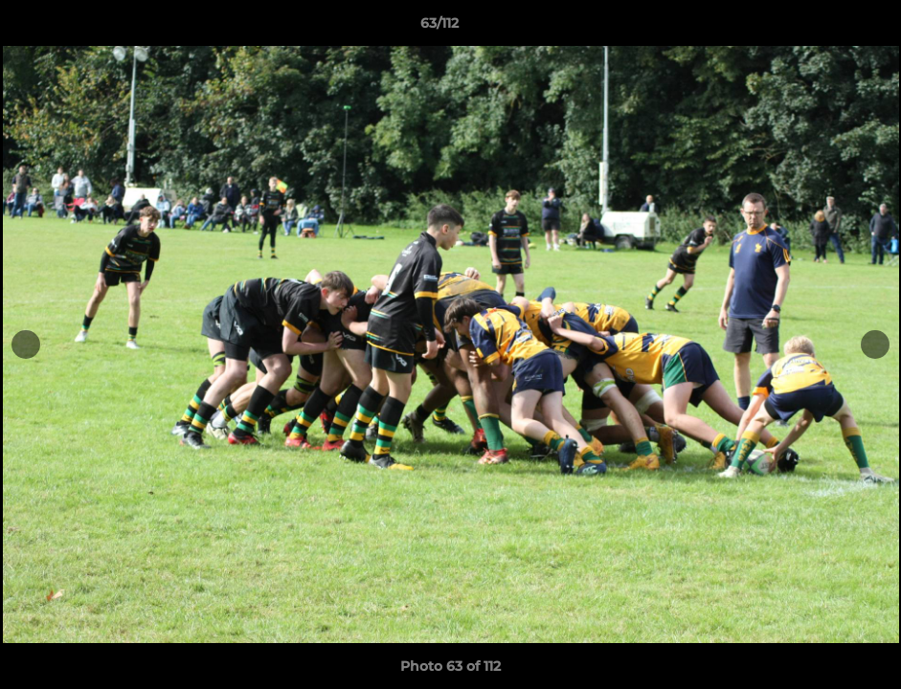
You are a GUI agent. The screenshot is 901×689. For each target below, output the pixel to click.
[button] (820, 27)
